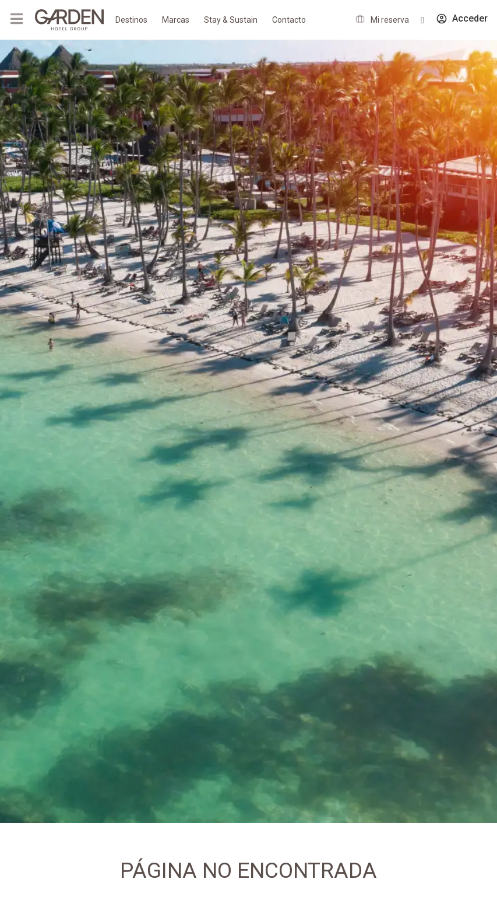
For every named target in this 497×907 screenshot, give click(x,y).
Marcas (175, 19)
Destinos (131, 19)
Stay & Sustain (231, 19)
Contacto (289, 19)
